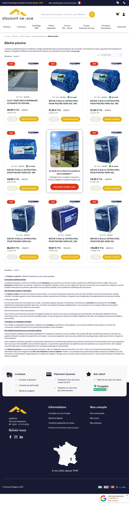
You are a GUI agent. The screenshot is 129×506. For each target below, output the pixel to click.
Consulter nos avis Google (59, 413)
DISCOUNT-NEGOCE (116, 496)
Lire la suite (75, 51)
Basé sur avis (113, 501)
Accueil (7, 36)
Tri (98, 55)
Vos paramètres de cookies (59, 433)
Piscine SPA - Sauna (67, 27)
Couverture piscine (39, 36)
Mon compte (98, 407)
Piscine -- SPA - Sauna (21, 36)
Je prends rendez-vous (64, 187)
